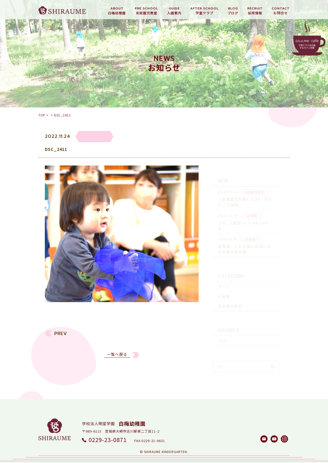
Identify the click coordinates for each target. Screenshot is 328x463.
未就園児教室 (230, 298)
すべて (224, 278)
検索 (272, 358)
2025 (222, 332)
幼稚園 (224, 288)
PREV (60, 337)
